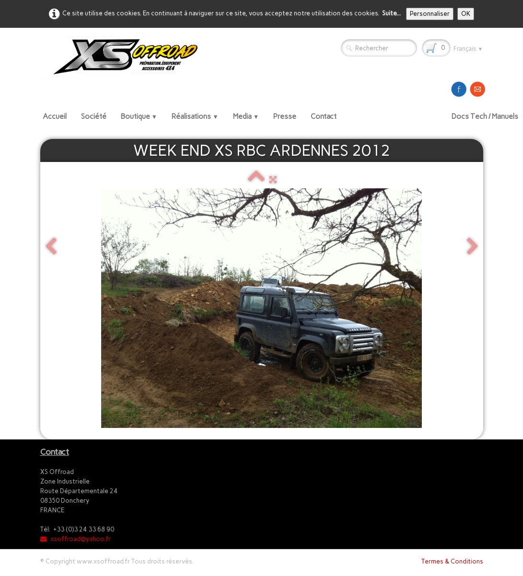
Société (93, 116)
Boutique (139, 116)
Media (246, 116)
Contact (324, 116)
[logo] (123, 57)
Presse (284, 116)
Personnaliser (430, 13)
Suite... (391, 13)
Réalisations (195, 116)
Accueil (55, 116)
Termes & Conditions (452, 561)
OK (465, 13)
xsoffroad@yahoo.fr (75, 538)
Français (468, 48)
